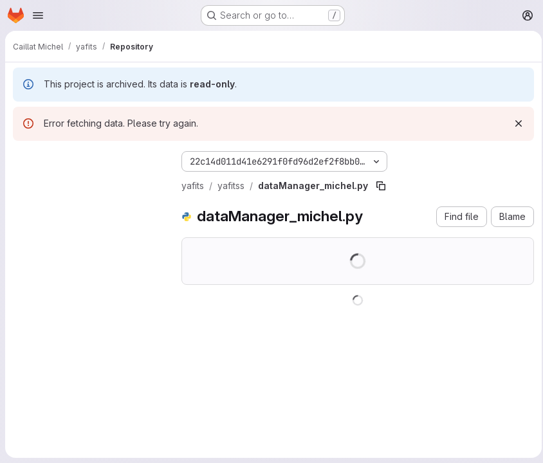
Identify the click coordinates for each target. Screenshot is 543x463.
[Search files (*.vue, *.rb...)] (87, 184)
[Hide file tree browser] (23, 159)
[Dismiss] (514, 123)
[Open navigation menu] (38, 15)
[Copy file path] (381, 186)
